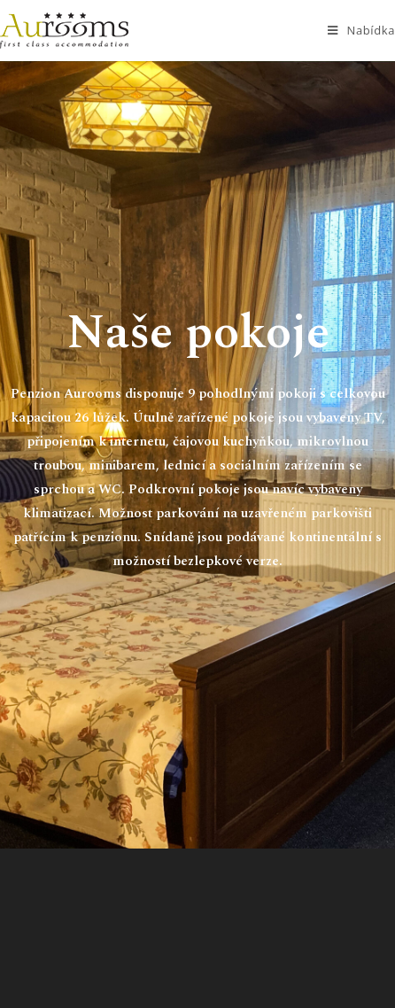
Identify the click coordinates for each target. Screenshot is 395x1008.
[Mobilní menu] (361, 30)
